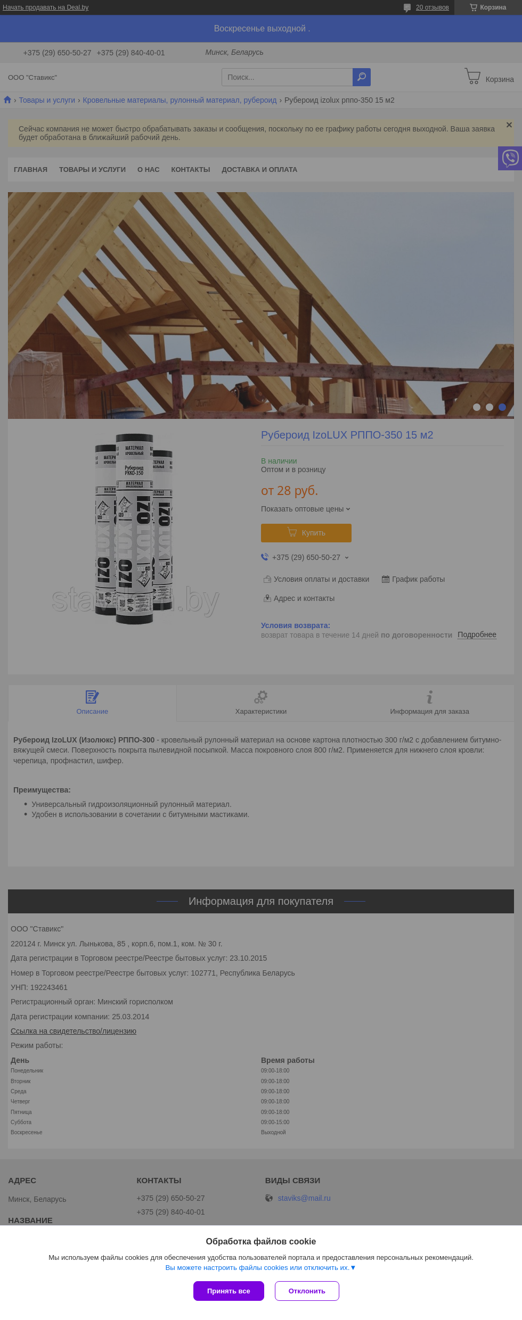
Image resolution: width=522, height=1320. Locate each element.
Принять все (228, 1291)
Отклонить (307, 1291)
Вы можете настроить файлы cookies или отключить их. (257, 1268)
